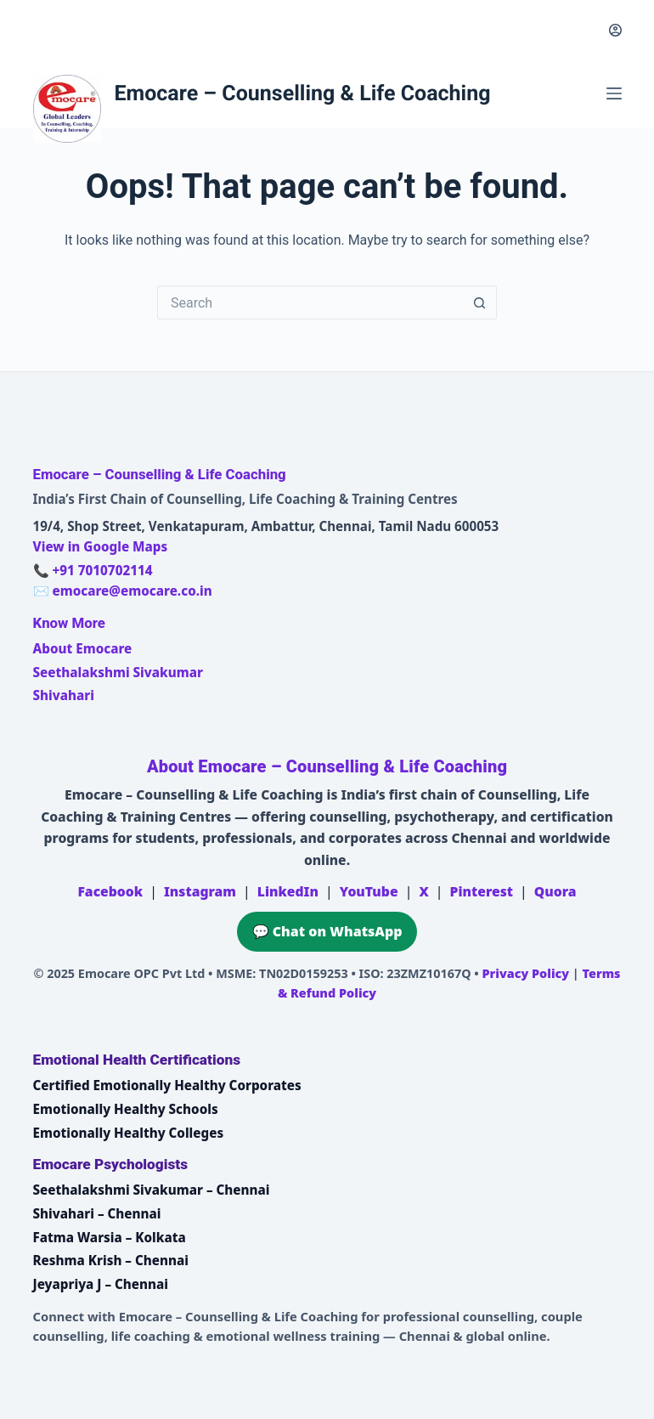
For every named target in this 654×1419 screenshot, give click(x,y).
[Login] (615, 30)
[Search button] (480, 302)
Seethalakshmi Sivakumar (118, 672)
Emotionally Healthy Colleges (128, 1132)
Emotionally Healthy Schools (125, 1108)
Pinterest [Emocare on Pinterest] (481, 891)
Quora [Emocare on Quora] (555, 891)
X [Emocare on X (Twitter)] (423, 891)
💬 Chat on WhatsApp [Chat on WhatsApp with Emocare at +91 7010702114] (327, 931)
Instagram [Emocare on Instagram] (200, 891)
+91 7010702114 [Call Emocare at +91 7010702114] (102, 570)
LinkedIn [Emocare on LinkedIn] (288, 891)
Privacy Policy (525, 973)
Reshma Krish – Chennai (111, 1260)
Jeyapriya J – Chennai (101, 1283)
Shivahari (63, 695)
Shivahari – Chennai (97, 1213)
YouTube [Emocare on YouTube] (369, 891)
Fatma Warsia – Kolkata (109, 1237)
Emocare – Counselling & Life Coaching (303, 94)
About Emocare (82, 648)
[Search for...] (310, 302)
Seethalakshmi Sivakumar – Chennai (151, 1189)
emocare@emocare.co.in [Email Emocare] (131, 590)
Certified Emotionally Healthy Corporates (167, 1085)
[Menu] (614, 93)
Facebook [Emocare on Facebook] (110, 891)
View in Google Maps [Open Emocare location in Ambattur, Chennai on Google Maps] (100, 546)
